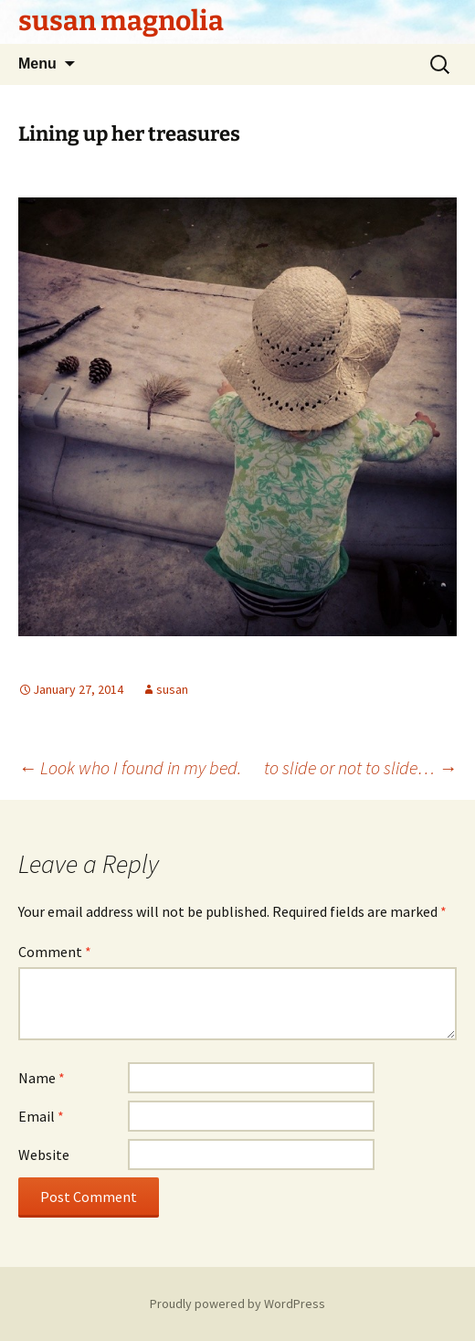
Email (41, 1116)
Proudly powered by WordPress (237, 1303)
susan (172, 689)
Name (41, 1078)
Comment (54, 951)
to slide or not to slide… (360, 767)
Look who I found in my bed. (129, 767)
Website (43, 1154)
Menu (37, 63)
